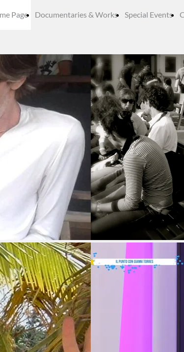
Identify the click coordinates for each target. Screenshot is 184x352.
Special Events (149, 14)
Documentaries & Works (76, 14)
